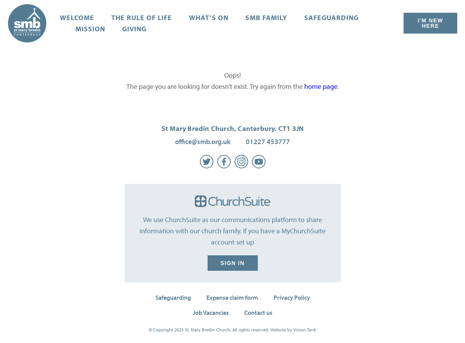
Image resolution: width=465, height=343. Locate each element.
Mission (90, 28)
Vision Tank (304, 330)
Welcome (77, 17)
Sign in (233, 263)
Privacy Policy (292, 297)
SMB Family (266, 17)
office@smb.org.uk (202, 141)
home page (320, 86)
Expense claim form (232, 297)
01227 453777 (268, 141)
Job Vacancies (211, 312)
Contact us (258, 312)
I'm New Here (430, 23)
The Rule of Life (141, 17)
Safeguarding (331, 17)
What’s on (208, 17)
